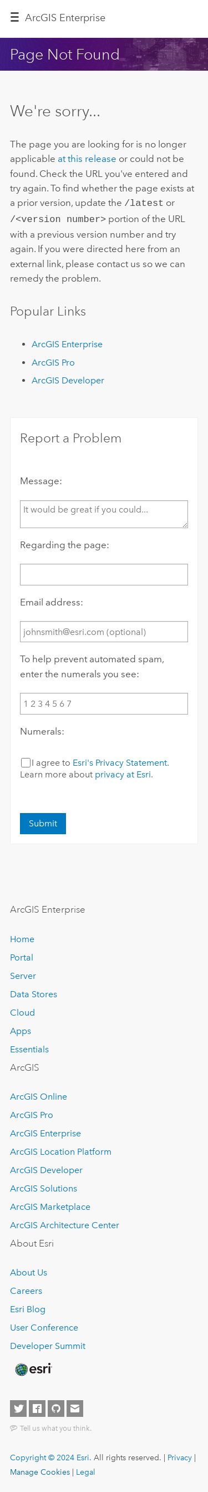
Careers (26, 1288)
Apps (20, 1028)
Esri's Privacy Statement (120, 760)
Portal (21, 955)
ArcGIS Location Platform (60, 1149)
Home (22, 937)
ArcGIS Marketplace (50, 1204)
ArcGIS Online (38, 1094)
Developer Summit (47, 1343)
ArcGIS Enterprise (65, 18)
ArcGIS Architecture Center (64, 1223)
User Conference (44, 1325)
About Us (28, 1270)
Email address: (51, 599)
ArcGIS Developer (68, 378)
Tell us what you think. (56, 1425)
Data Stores (33, 992)
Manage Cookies (40, 1469)
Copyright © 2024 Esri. (51, 1455)
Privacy (180, 1455)
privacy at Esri (123, 772)
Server (23, 973)
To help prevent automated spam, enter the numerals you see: (92, 664)
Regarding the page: (64, 542)
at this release (87, 158)
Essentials (29, 1047)
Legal (85, 1469)
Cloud (22, 1010)
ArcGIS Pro (53, 360)
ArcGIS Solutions (43, 1186)
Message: (41, 478)
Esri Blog (27, 1307)
